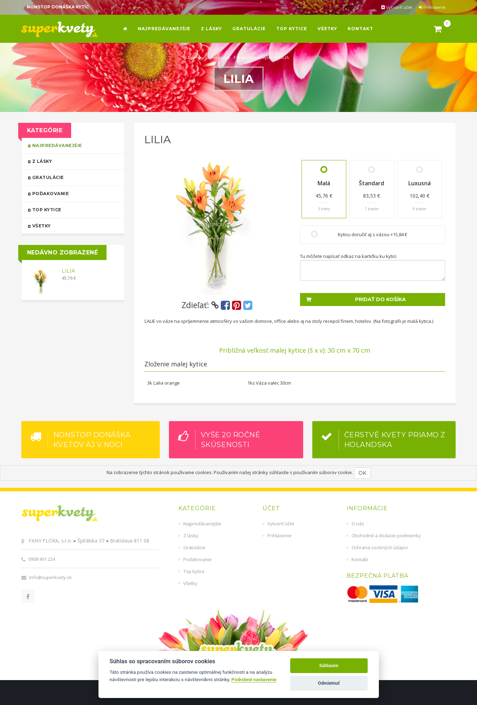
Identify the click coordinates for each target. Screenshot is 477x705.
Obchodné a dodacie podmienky (386, 535)
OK (362, 473)
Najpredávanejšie (255, 57)
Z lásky (70, 161)
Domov (196, 57)
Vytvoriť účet (397, 7)
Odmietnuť (329, 683)
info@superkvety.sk (50, 577)
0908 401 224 (41, 559)
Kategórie (221, 57)
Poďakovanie (70, 193)
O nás (358, 523)
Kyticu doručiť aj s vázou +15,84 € (372, 234)
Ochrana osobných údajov (380, 547)
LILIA (68, 271)
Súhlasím (329, 665)
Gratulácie (70, 177)
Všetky (70, 225)
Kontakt (360, 559)
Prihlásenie (432, 7)
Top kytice (70, 209)
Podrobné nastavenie (253, 679)
